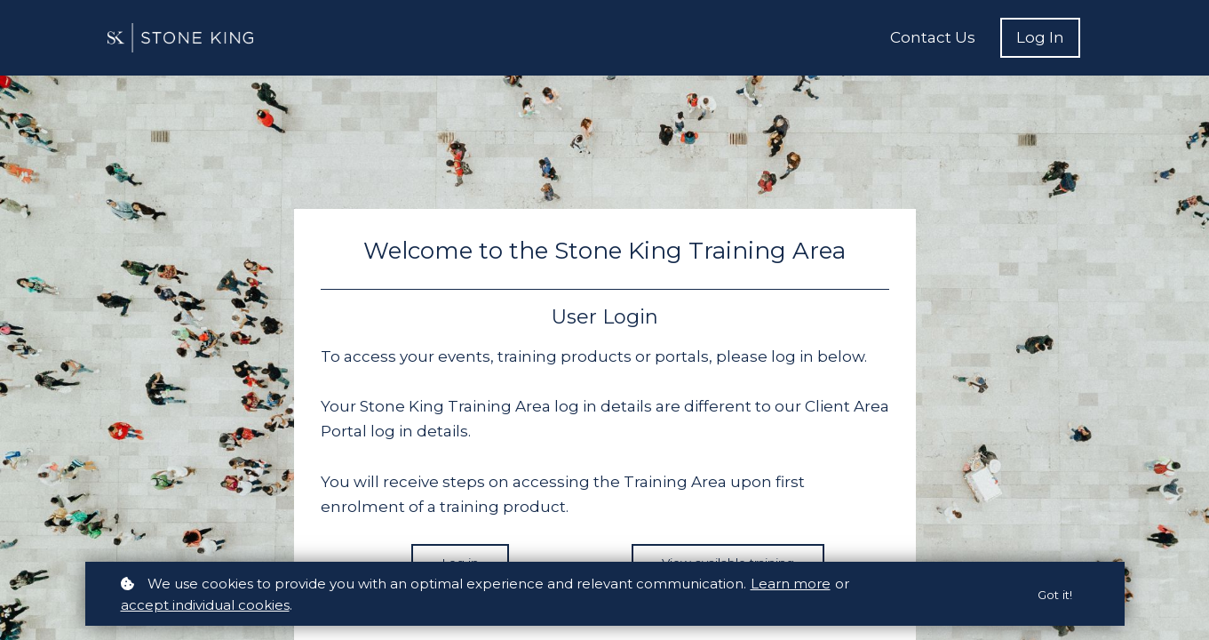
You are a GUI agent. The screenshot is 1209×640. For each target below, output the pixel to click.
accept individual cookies (205, 604)
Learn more (791, 583)
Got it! (1053, 595)
